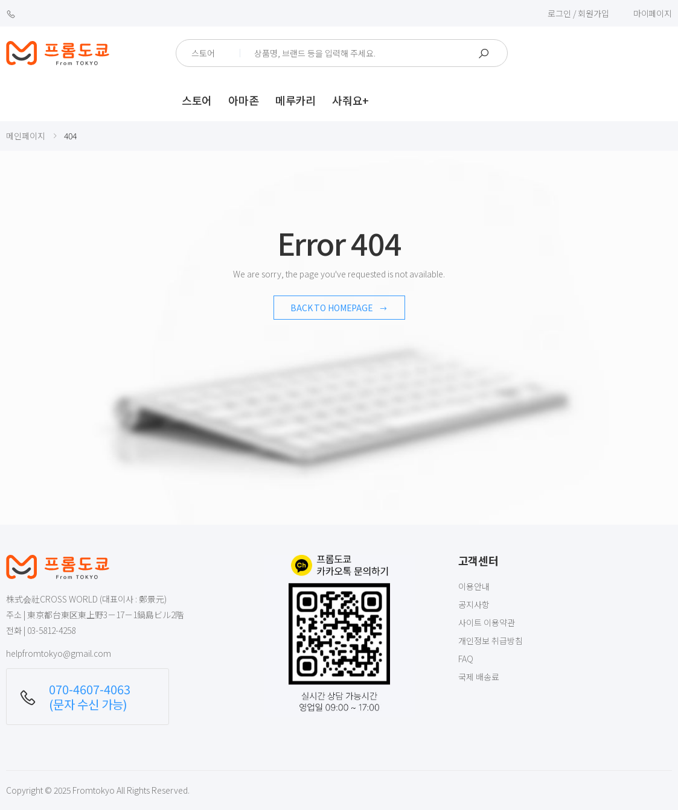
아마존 (243, 100)
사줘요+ (350, 100)
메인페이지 (25, 136)
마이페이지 (652, 13)
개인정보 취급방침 (490, 640)
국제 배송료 (478, 677)
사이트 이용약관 (486, 622)
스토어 (197, 100)
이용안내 (474, 586)
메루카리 (295, 100)
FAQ (465, 659)
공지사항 (474, 604)
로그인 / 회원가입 (578, 13)
